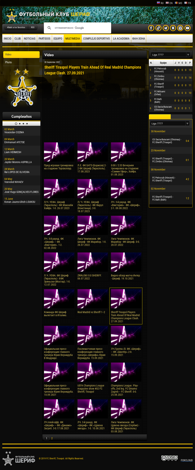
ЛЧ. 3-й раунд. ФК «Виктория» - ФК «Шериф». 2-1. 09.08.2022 (125, 205)
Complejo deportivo (96, 38)
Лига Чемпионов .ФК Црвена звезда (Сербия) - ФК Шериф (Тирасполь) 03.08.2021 (125, 427)
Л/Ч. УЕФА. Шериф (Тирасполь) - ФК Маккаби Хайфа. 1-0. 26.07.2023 (58, 205)
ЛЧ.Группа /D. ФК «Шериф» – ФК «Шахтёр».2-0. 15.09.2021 (126, 351)
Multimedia (72, 38)
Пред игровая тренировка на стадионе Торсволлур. (58, 167)
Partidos (44, 38)
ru (160, 3)
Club (18, 38)
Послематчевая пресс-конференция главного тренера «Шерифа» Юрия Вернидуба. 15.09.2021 (91, 353)
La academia (121, 38)
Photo (8, 62)
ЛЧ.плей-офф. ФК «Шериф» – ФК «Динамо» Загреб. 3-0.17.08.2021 (58, 425)
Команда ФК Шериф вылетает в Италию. (55, 314)
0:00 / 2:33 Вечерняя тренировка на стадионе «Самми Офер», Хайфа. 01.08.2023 (125, 170)
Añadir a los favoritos (16, 27)
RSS (32, 27)
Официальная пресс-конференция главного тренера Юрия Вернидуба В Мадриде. (58, 353)
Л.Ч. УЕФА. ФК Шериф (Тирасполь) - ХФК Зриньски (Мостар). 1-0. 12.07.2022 (57, 280)
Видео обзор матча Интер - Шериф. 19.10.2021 (125, 277)
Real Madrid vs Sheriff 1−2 (91, 312)
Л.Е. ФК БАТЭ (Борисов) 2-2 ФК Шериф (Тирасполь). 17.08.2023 (92, 168)
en (169, 3)
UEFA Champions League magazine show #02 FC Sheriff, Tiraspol (91, 388)
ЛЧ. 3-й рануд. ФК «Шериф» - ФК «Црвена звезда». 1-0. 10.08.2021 (91, 425)
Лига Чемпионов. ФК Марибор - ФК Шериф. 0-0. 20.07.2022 (125, 241)
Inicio (7, 38)
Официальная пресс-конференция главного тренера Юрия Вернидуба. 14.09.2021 (58, 390)
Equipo (58, 38)
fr (187, 3)
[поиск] (77, 28)
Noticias (29, 38)
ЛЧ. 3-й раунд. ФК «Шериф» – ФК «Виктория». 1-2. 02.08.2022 (54, 243)
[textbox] (168, 54)
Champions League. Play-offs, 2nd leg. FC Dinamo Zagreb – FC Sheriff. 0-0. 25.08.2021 (124, 390)
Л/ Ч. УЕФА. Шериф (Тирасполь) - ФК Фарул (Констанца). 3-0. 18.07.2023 (90, 207)
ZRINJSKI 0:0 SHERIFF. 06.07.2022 (90, 277)
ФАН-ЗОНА (138, 38)
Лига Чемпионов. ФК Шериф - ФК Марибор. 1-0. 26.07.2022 (92, 241)
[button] (188, 54)
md (178, 3)
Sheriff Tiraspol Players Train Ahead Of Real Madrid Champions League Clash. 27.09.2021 (125, 317)
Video (8, 54)
